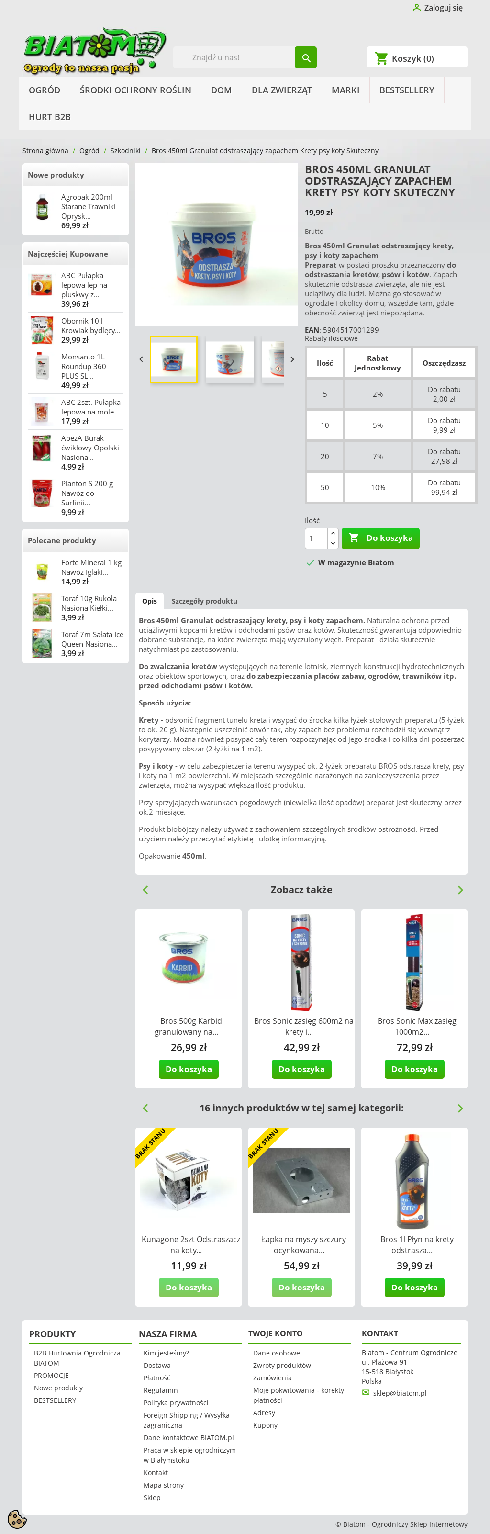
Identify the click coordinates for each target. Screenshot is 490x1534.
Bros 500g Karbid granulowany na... (188, 1026)
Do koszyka (380, 538)
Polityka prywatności (176, 1402)
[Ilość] (316, 538)
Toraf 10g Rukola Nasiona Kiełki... (89, 603)
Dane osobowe (276, 1352)
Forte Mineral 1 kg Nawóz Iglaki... (91, 567)
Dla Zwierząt (282, 90)
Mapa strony (164, 1484)
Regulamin (161, 1390)
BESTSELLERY (406, 90)
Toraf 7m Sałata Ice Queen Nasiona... (92, 639)
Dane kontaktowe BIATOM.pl (189, 1437)
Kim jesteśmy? (166, 1352)
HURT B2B (50, 117)
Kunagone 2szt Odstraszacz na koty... (191, 1244)
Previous (141, 886)
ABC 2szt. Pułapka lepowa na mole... (91, 406)
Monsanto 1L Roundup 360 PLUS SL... (83, 366)
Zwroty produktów (282, 1365)
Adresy (264, 1412)
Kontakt (156, 1472)
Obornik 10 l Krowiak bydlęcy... (91, 325)
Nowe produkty (56, 174)
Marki (346, 90)
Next (456, 886)
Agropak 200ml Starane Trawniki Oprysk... (88, 206)
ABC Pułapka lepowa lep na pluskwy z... (84, 284)
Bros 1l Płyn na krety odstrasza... (417, 1244)
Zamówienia (272, 1377)
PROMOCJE (51, 1375)
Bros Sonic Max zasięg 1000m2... (417, 1026)
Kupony (265, 1425)
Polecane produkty (62, 540)
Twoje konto (275, 1333)
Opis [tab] (149, 600)
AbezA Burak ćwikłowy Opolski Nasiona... (90, 447)
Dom (221, 90)
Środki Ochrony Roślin (135, 90)
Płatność (157, 1377)
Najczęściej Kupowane (68, 253)
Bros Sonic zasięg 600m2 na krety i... (304, 1026)
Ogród (44, 90)
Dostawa (157, 1365)
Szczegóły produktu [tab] (204, 600)
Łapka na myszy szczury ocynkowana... (304, 1244)
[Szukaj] (245, 57)
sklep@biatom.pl (400, 1393)
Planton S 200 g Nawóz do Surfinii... (87, 493)
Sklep (152, 1497)
